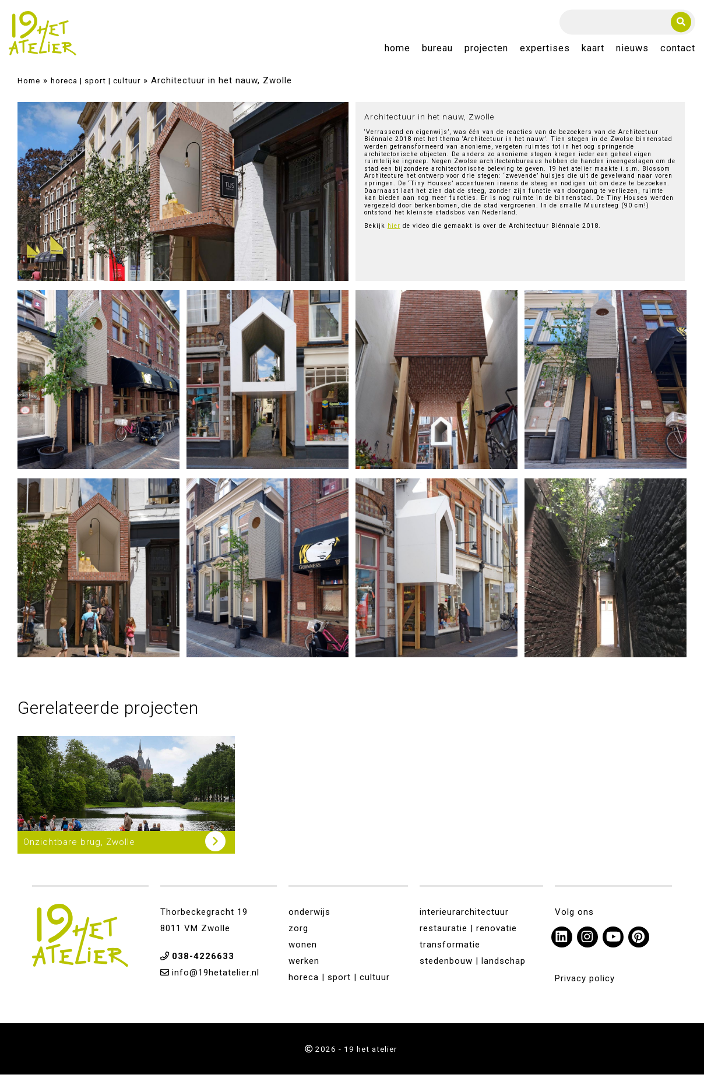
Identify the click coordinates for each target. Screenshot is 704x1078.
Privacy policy (585, 982)
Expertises (545, 50)
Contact (677, 50)
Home (397, 50)
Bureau (437, 50)
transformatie (450, 948)
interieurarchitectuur (464, 915)
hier (394, 230)
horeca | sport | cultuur (95, 84)
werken (303, 964)
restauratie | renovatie (468, 931)
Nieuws (632, 50)
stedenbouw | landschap (473, 964)
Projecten (486, 50)
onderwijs (309, 915)
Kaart (593, 50)
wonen (302, 948)
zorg (298, 931)
